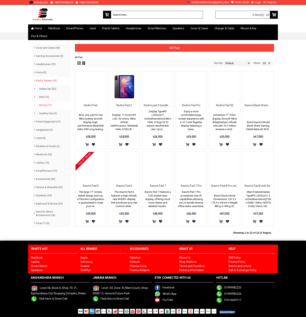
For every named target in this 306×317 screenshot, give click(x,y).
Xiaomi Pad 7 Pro (191, 185)
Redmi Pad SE (224, 105)
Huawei (85, 266)
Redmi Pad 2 (124, 105)
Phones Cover (138, 266)
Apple (84, 257)
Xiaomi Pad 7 (158, 185)
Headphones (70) (46, 64)
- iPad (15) (42, 97)
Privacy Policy (237, 261)
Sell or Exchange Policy (243, 270)
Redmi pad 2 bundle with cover (158, 105)
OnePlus (85, 270)
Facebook (164, 287)
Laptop (35, 261)
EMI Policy (235, 257)
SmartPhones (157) (46, 170)
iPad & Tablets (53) (46, 80)
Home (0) (41, 72)
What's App (165, 293)
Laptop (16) (42, 162)
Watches (135, 257)
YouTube (164, 299)
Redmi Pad (90, 105)
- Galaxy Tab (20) (46, 88)
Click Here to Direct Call (49, 298)
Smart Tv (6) (42, 223)
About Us (184, 257)
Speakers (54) (44, 195)
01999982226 (228, 293)
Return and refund (240, 266)
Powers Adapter (140, 270)
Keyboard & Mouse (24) (49, 203)
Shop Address (188, 261)
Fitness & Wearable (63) (49, 187)
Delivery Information (191, 270)
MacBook (37, 257)
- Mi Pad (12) (44, 105)
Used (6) (41, 138)
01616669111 (228, 300)
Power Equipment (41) (48, 121)
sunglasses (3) (44, 129)
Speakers (37, 270)
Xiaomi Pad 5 (91, 185)
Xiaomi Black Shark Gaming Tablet (258, 105)
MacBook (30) (44, 154)
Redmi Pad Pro (191, 105)
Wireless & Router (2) (48, 146)
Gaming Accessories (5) (49, 55)
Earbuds (135, 261)
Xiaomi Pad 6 (124, 185)
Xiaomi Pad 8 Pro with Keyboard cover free (225, 185)
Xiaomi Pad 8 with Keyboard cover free (258, 185)
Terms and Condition (192, 266)
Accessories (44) (45, 179)
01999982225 (228, 287)
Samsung (86, 261)
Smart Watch (39, 266)
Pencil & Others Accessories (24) (45, 213)
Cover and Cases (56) (48, 47)
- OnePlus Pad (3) (46, 113)
